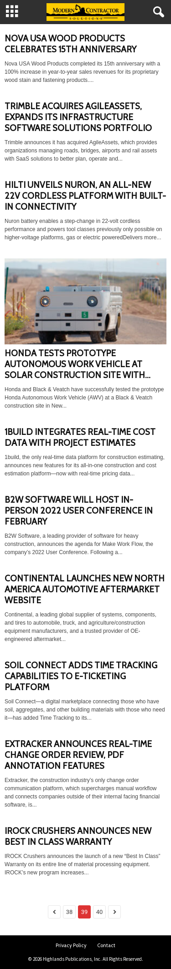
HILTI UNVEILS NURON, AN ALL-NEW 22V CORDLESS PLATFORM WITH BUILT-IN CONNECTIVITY (85, 196)
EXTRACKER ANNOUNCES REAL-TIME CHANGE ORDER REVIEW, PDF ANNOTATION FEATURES (78, 755)
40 (99, 911)
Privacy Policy (71, 945)
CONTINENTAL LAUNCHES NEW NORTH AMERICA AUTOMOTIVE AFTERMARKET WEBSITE (85, 589)
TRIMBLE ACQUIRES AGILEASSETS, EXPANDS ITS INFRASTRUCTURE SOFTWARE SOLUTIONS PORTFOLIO (78, 117)
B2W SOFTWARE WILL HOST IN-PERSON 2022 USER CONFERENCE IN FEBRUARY (79, 511)
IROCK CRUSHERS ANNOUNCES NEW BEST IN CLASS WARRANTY (78, 836)
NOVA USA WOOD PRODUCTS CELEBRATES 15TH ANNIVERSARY (70, 44)
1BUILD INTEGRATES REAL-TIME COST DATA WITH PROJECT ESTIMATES (80, 437)
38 (69, 911)
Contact (106, 945)
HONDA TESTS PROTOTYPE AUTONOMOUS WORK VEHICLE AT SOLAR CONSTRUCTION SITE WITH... (77, 364)
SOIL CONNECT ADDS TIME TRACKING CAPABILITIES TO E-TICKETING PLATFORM (81, 676)
